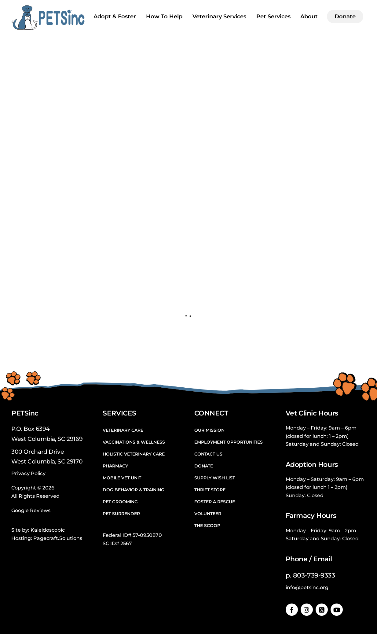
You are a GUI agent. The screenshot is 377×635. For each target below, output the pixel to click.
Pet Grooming (120, 502)
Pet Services (273, 16)
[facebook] (292, 610)
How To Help (164, 16)
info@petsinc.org (307, 588)
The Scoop (207, 526)
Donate (345, 16)
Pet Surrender (121, 514)
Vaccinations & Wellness (134, 442)
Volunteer (207, 514)
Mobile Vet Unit (122, 478)
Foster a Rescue (214, 502)
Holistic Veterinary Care (134, 454)
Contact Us (208, 454)
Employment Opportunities (228, 442)
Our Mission (209, 430)
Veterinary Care (123, 430)
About (309, 16)
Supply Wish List (214, 478)
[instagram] (307, 610)
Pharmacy (115, 466)
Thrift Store (209, 490)
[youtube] (337, 610)
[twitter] (322, 610)
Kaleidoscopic (48, 531)
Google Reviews (30, 511)
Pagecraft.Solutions (57, 539)
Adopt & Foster (114, 16)
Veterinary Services (219, 16)
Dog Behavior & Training (133, 490)
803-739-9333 (314, 576)
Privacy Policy (28, 474)
